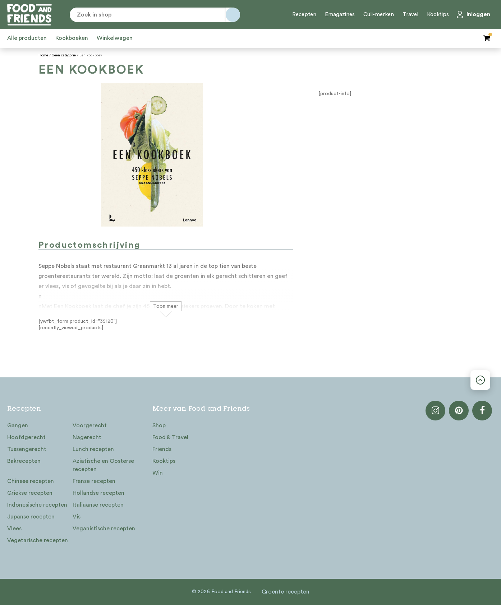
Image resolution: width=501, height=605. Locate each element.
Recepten (304, 14)
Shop (159, 425)
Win (157, 473)
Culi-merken (378, 14)
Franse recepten (94, 481)
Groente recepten (285, 592)
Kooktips (438, 14)
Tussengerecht (26, 449)
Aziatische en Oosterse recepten (103, 465)
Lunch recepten (93, 449)
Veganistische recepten (104, 528)
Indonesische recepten (37, 505)
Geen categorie (64, 55)
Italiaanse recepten (98, 505)
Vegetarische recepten (37, 540)
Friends (161, 449)
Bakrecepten (24, 461)
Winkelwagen (115, 38)
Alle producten (27, 38)
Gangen (17, 425)
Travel (410, 14)
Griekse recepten (29, 493)
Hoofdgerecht (26, 437)
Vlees (14, 528)
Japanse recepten (31, 517)
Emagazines (340, 14)
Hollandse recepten (98, 493)
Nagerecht (87, 437)
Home (43, 55)
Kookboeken (71, 38)
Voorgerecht (90, 425)
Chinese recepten (30, 481)
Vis (77, 517)
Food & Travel (170, 437)
